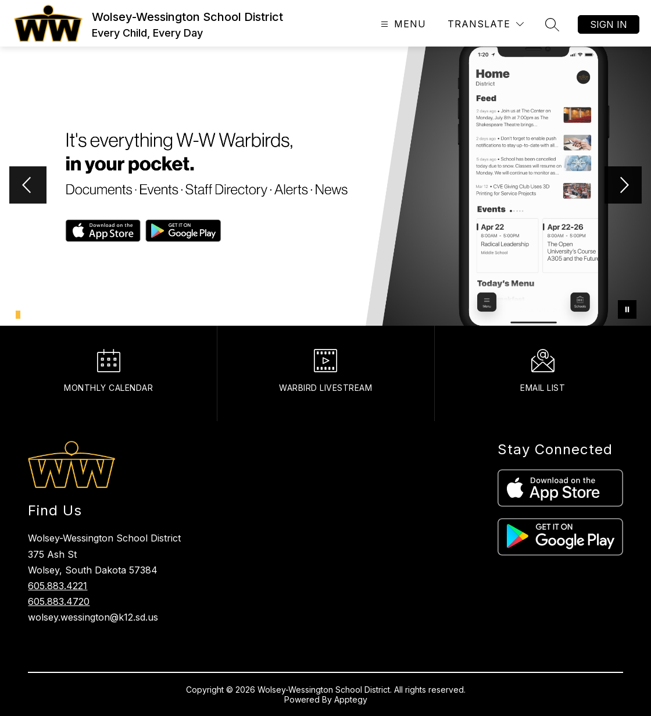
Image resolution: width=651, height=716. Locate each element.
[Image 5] (43, 313)
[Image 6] (50, 313)
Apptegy (350, 699)
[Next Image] (623, 186)
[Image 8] (62, 313)
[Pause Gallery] (627, 309)
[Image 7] (56, 313)
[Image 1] (18, 315)
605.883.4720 (59, 601)
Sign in (608, 24)
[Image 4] (37, 313)
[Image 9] (69, 313)
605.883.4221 (57, 586)
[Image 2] (24, 313)
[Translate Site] (486, 24)
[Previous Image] (27, 186)
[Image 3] (30, 313)
